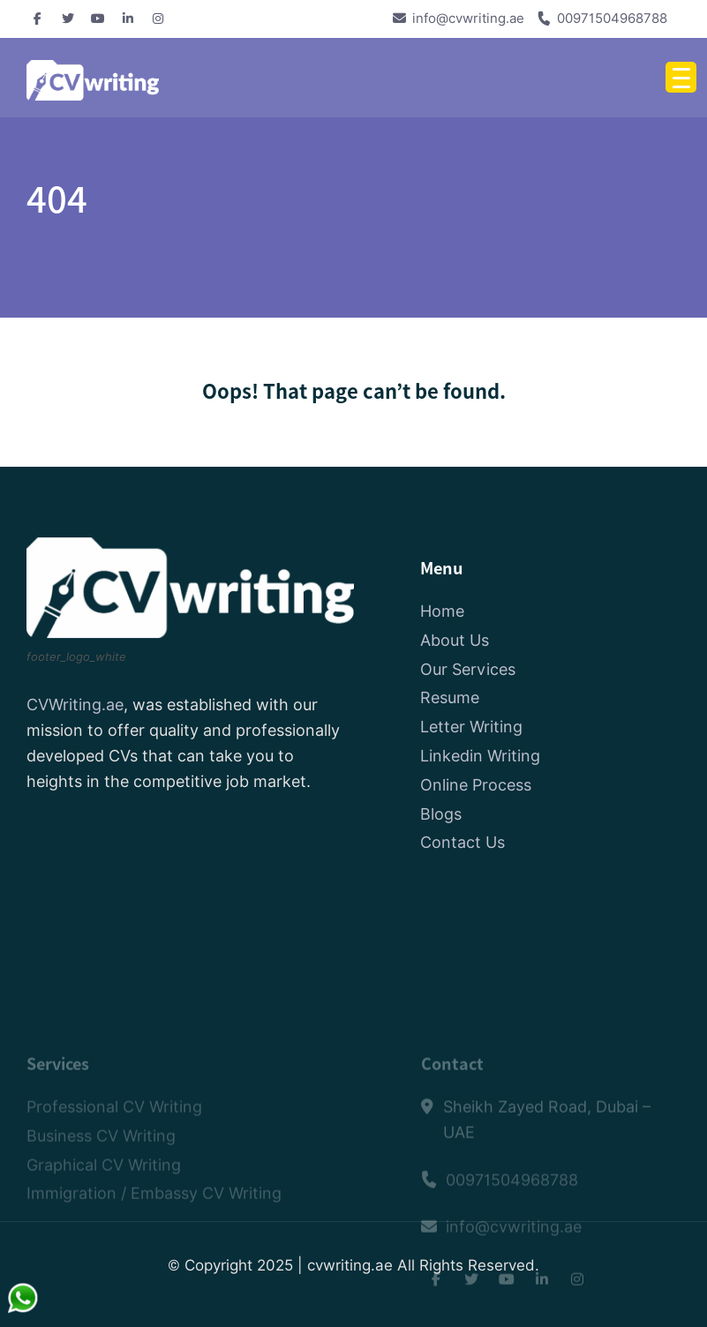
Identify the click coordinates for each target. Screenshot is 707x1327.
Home (442, 612)
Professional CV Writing (114, 1140)
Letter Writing (471, 727)
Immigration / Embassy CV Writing (154, 1227)
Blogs (441, 815)
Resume (449, 699)
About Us (454, 641)
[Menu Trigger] (681, 77)
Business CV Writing (101, 1169)
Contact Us (462, 844)
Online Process (475, 785)
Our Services (467, 670)
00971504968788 (612, 18)
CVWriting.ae (75, 706)
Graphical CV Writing (103, 1198)
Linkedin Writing (480, 756)
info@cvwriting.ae (468, 18)
